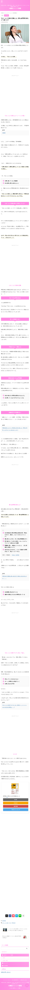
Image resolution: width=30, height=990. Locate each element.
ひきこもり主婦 (5, 922)
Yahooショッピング (15, 809)
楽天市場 (16, 806)
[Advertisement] (15, 93)
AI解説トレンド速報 (15, 8)
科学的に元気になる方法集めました (11, 796)
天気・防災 (5, 960)
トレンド (5, 963)
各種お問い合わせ (6, 972)
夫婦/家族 (4, 920)
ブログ (10, 922)
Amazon (16, 803)
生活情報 (5, 965)
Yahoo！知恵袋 (15, 555)
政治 (4, 957)
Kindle (15, 799)
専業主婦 (13, 922)
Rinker (7, 797)
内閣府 (4, 132)
